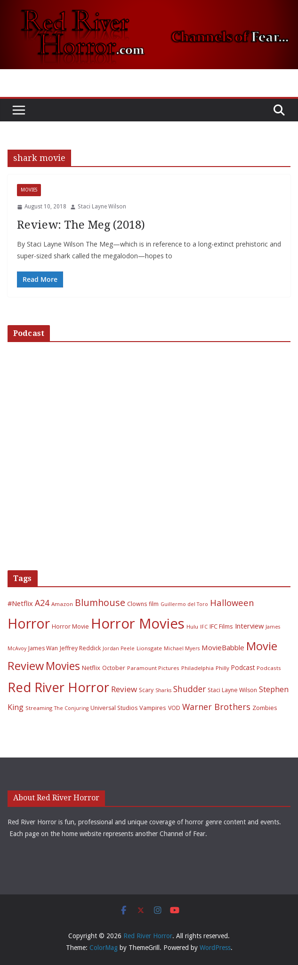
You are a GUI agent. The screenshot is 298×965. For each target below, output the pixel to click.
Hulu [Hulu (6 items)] (192, 626)
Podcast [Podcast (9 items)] (243, 667)
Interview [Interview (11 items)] (249, 625)
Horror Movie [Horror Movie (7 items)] (70, 626)
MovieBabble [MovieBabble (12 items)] (222, 647)
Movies (29, 189)
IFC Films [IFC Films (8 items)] (221, 626)
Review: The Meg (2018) (81, 224)
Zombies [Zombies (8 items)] (264, 707)
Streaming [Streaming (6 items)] (38, 707)
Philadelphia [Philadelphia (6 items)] (197, 667)
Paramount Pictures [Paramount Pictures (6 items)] (153, 667)
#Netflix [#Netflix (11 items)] (20, 603)
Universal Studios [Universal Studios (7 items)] (113, 708)
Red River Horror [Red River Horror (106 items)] (58, 687)
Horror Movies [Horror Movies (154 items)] (138, 623)
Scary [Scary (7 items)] (146, 690)
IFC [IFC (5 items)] (204, 626)
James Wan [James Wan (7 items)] (43, 648)
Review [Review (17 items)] (124, 689)
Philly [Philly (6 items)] (222, 667)
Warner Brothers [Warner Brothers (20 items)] (216, 706)
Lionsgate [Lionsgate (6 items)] (149, 648)
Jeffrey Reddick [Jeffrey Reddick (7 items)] (80, 648)
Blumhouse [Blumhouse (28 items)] (100, 602)
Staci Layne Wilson (102, 206)
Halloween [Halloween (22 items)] (232, 602)
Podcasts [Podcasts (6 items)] (269, 667)
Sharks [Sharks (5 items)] (163, 690)
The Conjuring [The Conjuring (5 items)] (71, 708)
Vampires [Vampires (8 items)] (152, 707)
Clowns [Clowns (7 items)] (137, 604)
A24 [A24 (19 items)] (42, 602)
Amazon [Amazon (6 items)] (62, 603)
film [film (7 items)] (154, 604)
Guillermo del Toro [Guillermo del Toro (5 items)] (184, 604)
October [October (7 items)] (113, 668)
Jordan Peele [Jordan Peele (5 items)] (119, 648)
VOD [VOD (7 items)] (174, 708)
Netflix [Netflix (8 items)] (91, 667)
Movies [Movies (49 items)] (63, 666)
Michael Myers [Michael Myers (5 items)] (182, 648)
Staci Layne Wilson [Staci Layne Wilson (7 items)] (232, 690)
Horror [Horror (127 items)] (29, 623)
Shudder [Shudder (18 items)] (189, 689)
